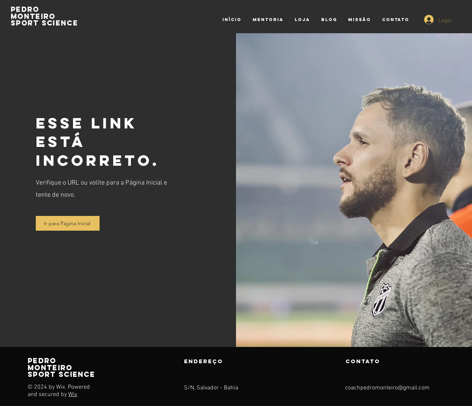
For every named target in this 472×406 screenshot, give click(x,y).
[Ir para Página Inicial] (68, 223)
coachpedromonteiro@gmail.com (387, 388)
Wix (72, 394)
